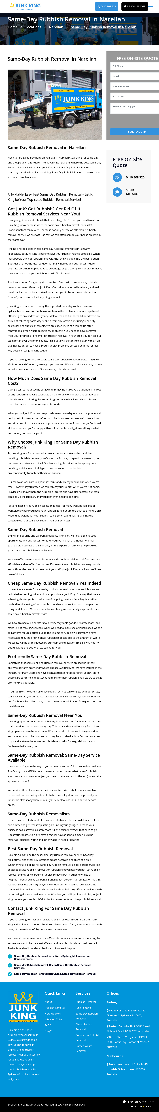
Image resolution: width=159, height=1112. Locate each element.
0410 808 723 (107, 6)
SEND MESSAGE (134, 6)
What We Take (53, 1019)
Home (13, 27)
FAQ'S (48, 1025)
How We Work (53, 1013)
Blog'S (48, 1031)
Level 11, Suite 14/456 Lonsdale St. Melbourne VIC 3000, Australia (127, 1069)
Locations (33, 27)
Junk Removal (83, 1007)
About (48, 1002)
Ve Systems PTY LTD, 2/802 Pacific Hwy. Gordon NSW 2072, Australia (128, 1042)
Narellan (56, 27)
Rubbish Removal (55, 1007)
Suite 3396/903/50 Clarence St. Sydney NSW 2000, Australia (126, 1015)
